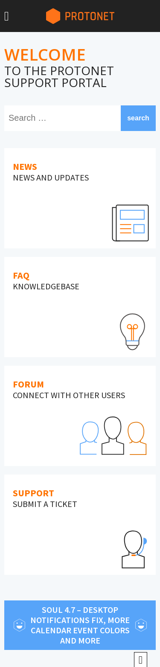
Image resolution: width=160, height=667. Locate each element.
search (138, 118)
